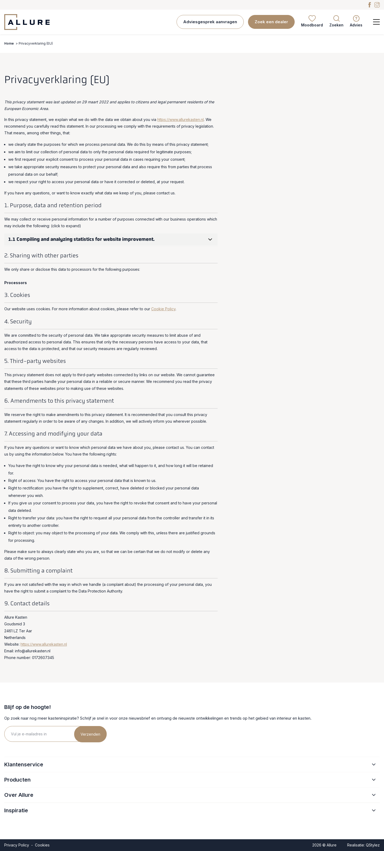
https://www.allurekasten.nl (180, 119)
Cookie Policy (163, 309)
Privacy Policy (16, 845)
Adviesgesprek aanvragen (210, 21)
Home (9, 43)
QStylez (373, 845)
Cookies (42, 845)
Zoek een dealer (271, 21)
